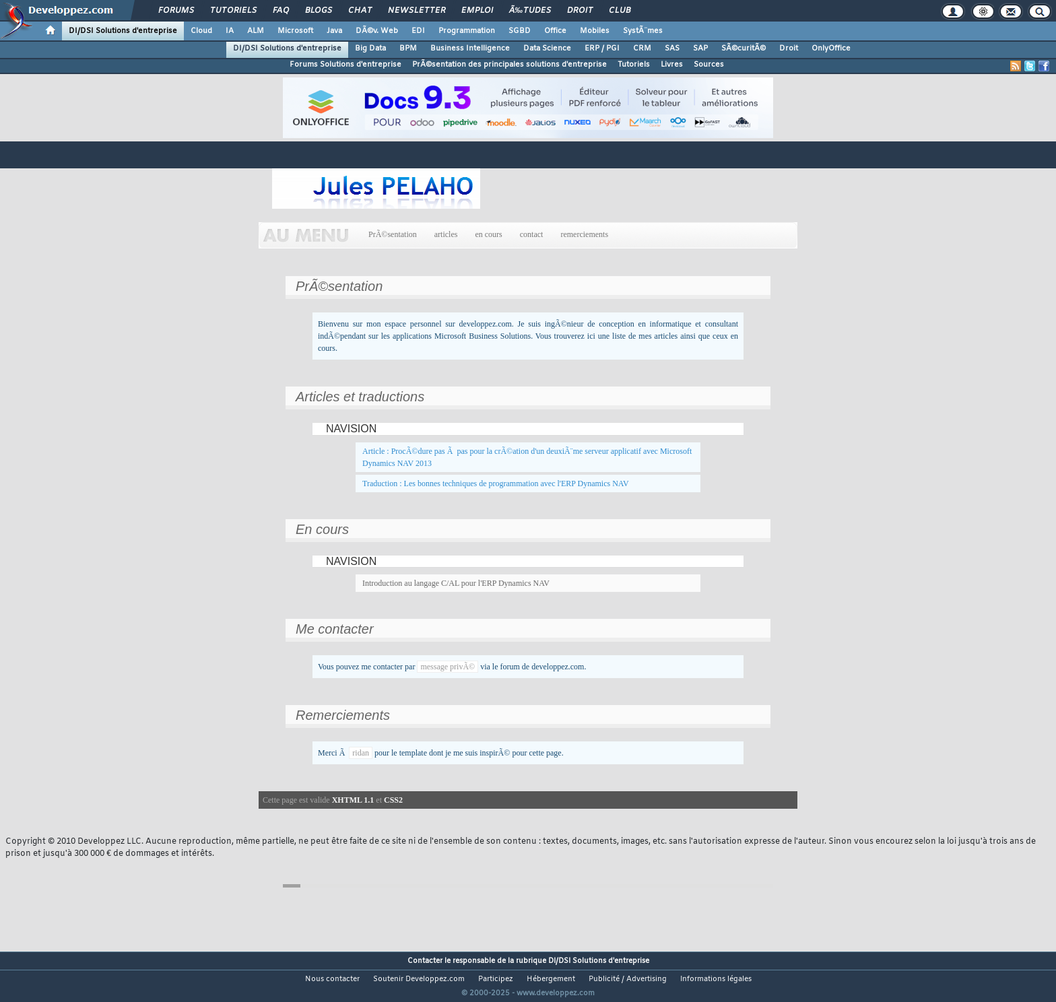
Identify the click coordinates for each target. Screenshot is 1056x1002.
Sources (709, 64)
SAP (700, 48)
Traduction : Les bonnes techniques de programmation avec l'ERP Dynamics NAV (495, 483)
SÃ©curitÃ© (743, 48)
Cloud (201, 31)
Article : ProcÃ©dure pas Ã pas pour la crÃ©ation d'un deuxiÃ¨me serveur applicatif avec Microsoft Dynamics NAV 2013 (527, 457)
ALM (255, 31)
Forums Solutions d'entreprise (345, 64)
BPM (408, 48)
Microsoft (295, 31)
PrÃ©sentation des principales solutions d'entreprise (509, 64)
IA (230, 31)
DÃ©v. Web (377, 31)
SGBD (519, 31)
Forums (176, 10)
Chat (360, 10)
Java (334, 31)
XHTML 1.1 (353, 800)
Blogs (318, 10)
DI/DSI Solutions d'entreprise (123, 31)
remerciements (584, 234)
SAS (672, 48)
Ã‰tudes (530, 10)
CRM (642, 48)
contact (532, 234)
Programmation (466, 31)
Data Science (547, 48)
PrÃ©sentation (392, 234)
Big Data (370, 48)
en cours (488, 234)
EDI (418, 31)
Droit (580, 10)
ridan (360, 753)
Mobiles (594, 31)
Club (619, 10)
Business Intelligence (470, 48)
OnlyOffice (831, 48)
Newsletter (417, 10)
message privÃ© (447, 666)
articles (446, 234)
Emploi (477, 10)
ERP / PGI (602, 48)
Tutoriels (233, 10)
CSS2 (393, 800)
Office (555, 31)
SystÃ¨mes (643, 31)
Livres (672, 64)
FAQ (280, 10)
